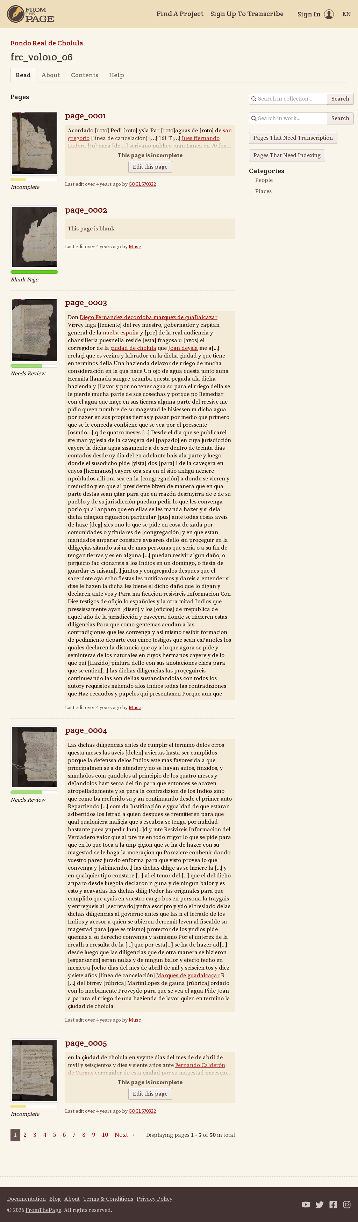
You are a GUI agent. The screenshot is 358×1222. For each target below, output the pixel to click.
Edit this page (150, 166)
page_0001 (85, 115)
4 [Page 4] (44, 1135)
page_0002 (86, 209)
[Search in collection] (288, 99)
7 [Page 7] (74, 1135)
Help (116, 75)
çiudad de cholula (133, 348)
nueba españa (121, 332)
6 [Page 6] (64, 1135)
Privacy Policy (154, 1198)
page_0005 (86, 1042)
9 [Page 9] (93, 1135)
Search (340, 98)
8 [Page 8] (83, 1135)
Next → (125, 1135)
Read (23, 75)
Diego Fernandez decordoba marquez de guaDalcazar (148, 317)
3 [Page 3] (34, 1135)
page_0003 (86, 302)
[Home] (30, 14)
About (51, 75)
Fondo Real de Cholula (46, 42)
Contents (84, 75)
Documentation (26, 1198)
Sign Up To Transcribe (247, 13)
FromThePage (43, 1210)
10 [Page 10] (105, 1135)
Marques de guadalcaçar (188, 975)
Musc (135, 247)
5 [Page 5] (54, 1135)
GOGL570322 (142, 184)
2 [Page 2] (25, 1135)
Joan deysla (183, 348)
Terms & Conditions (108, 1198)
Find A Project (180, 13)
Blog (55, 1198)
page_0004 (86, 729)
